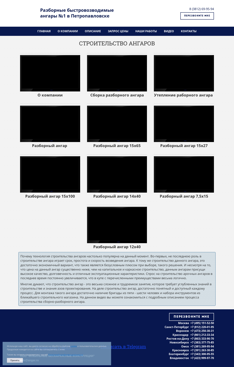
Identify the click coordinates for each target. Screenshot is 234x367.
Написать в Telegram (123, 346)
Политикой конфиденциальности (65, 354)
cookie (74, 346)
